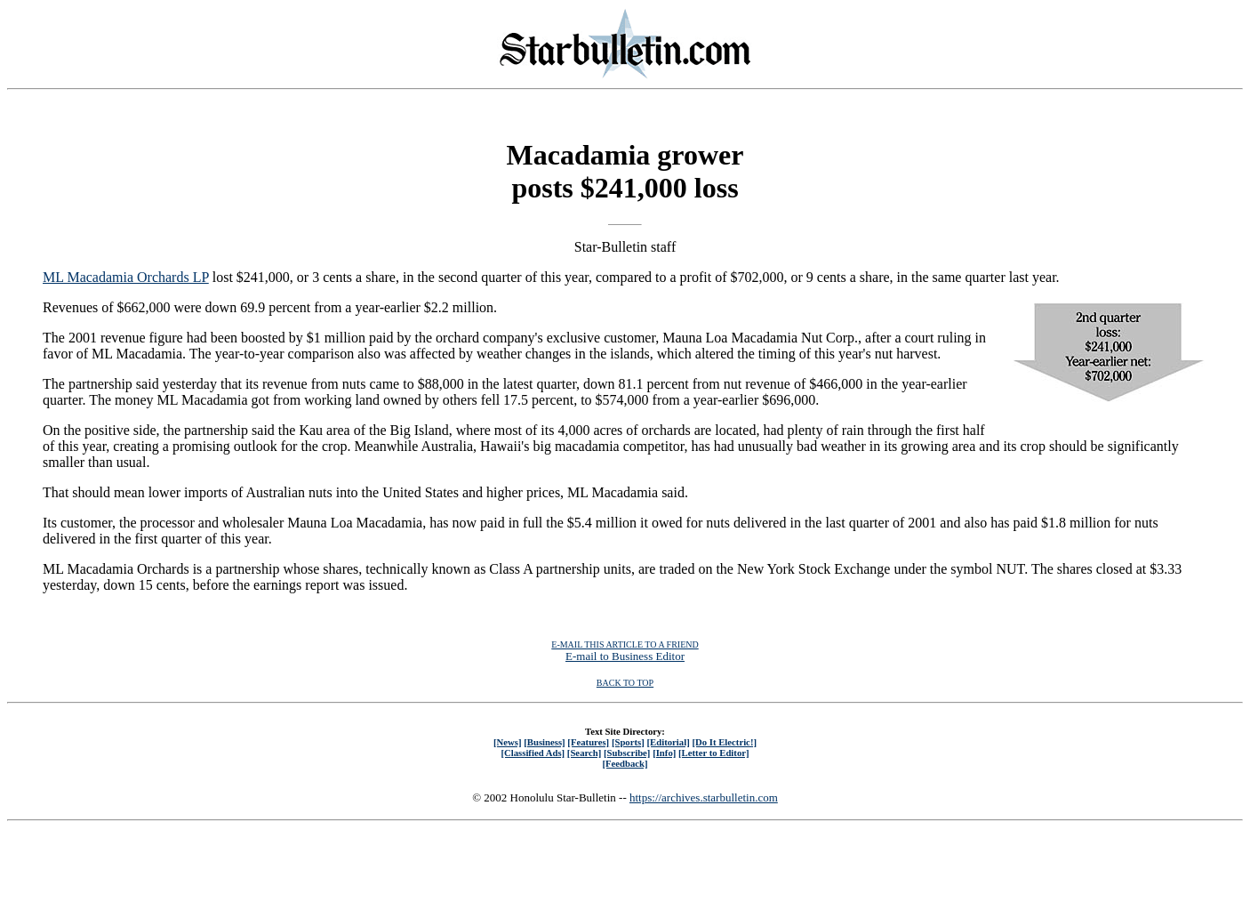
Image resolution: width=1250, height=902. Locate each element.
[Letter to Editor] (713, 752)
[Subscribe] (627, 752)
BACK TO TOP (625, 683)
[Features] (588, 742)
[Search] (584, 752)
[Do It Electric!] (724, 742)
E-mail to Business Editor (625, 656)
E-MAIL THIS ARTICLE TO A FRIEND (624, 644)
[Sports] (628, 742)
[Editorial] (667, 742)
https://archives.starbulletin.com (703, 797)
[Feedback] (624, 763)
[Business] (544, 742)
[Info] (664, 752)
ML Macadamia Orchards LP (126, 277)
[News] (507, 742)
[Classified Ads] (533, 752)
